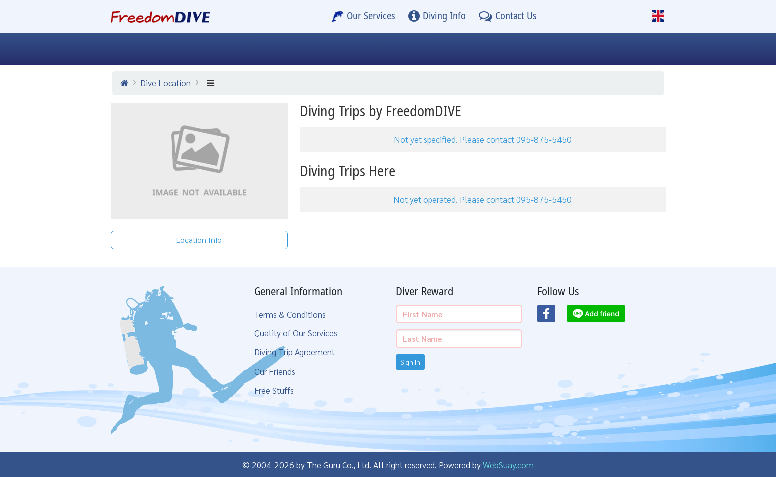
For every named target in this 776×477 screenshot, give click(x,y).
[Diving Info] (437, 16)
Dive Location (165, 82)
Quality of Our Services (295, 332)
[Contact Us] (507, 16)
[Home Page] (161, 16)
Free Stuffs (274, 390)
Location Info (199, 240)
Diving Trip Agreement (294, 351)
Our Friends (274, 371)
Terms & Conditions (290, 313)
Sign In (410, 361)
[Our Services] (363, 16)
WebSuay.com (508, 464)
